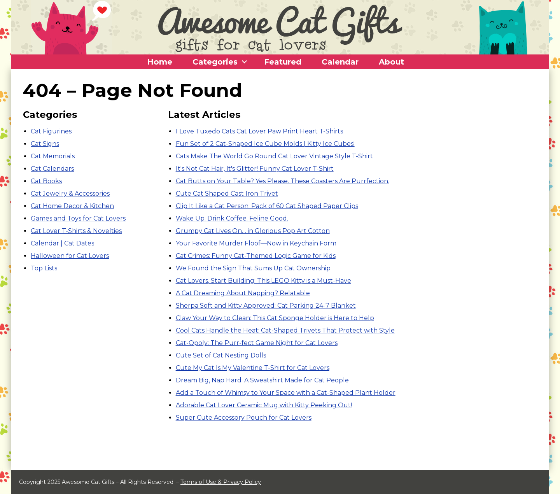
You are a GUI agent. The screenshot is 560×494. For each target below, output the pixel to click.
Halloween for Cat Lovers (70, 255)
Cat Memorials (53, 156)
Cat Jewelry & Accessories (70, 193)
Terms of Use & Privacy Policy (220, 481)
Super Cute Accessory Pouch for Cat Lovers (244, 417)
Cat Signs (45, 143)
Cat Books (46, 181)
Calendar (340, 62)
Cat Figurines (51, 131)
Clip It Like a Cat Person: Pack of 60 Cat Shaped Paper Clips (267, 206)
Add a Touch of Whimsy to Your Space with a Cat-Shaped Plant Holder (286, 392)
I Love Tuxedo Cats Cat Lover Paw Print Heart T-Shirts (259, 131)
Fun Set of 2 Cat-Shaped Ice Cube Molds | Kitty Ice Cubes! (265, 143)
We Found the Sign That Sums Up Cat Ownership (253, 268)
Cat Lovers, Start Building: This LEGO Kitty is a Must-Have (263, 280)
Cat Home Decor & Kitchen (72, 206)
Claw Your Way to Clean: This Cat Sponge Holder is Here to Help (275, 318)
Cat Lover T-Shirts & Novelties (76, 231)
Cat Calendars (52, 168)
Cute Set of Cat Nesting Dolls (221, 355)
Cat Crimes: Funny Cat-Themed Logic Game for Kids (256, 255)
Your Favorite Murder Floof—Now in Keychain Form (256, 243)
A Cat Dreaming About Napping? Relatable (243, 293)
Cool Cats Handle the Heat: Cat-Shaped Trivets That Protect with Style (285, 330)
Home (159, 62)
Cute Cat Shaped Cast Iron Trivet (227, 193)
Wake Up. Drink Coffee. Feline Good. (232, 218)
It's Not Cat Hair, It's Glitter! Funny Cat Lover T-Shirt (255, 168)
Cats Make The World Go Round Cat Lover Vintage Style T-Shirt (274, 156)
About (391, 62)
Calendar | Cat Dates (62, 243)
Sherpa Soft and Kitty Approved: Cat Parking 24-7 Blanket (266, 305)
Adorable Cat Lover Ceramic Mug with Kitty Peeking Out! (264, 405)
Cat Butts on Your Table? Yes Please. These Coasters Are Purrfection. (282, 181)
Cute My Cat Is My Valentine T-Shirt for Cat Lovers (252, 367)
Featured (282, 62)
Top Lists (44, 268)
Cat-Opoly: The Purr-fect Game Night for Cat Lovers (257, 343)
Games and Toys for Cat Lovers (78, 218)
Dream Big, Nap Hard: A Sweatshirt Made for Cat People (262, 380)
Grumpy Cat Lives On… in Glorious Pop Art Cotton (253, 231)
